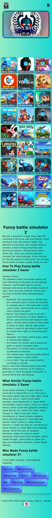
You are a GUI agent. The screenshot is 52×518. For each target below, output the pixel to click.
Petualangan (36, 482)
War (5, 482)
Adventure (24, 469)
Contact (23, 501)
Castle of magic (43, 183)
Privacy (30, 501)
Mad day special (43, 132)
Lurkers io (9, 149)
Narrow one (26, 99)
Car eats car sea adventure (43, 149)
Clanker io (9, 166)
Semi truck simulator (26, 183)
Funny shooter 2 (26, 149)
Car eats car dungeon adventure (43, 166)
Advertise (47, 501)
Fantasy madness (9, 132)
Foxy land (26, 116)
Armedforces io (43, 116)
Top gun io (9, 116)
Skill (25, 475)
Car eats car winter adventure (9, 183)
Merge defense (43, 200)
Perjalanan (11, 488)
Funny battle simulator (26, 65)
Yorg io (26, 82)
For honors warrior (43, 82)
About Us (38, 501)
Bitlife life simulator (9, 82)
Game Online (15, 5)
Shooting (9, 475)
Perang (17, 482)
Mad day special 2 (26, 132)
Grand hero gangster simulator (9, 99)
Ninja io (9, 200)
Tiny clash (43, 99)
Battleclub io (43, 65)
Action (8, 469)
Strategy (39, 475)
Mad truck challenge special (26, 166)
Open (48, 5)
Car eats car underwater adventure (26, 200)
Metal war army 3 (9, 65)
